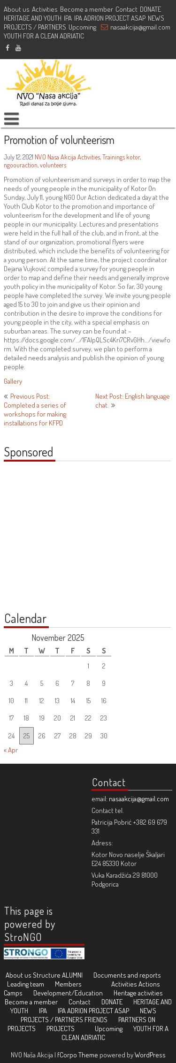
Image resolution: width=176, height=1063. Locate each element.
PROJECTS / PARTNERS (35, 27)
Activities (45, 9)
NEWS (156, 18)
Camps (13, 992)
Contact (126, 9)
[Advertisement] (62, 541)
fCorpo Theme (77, 1054)
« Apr (11, 749)
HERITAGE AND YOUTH (32, 18)
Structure (47, 975)
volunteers (53, 165)
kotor (133, 157)
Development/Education (68, 992)
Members (68, 983)
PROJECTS (60, 1028)
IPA (68, 18)
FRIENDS (95, 1019)
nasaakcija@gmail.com (140, 27)
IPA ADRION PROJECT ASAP (109, 18)
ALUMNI (72, 975)
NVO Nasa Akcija (55, 157)
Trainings (113, 157)
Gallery (13, 381)
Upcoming (82, 27)
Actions (149, 983)
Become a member (86, 9)
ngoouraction (21, 165)
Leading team (25, 983)
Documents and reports (127, 975)
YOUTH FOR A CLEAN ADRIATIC (44, 35)
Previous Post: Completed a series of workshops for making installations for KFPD (35, 409)
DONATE (150, 9)
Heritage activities (138, 992)
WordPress (150, 1054)
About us (17, 9)
